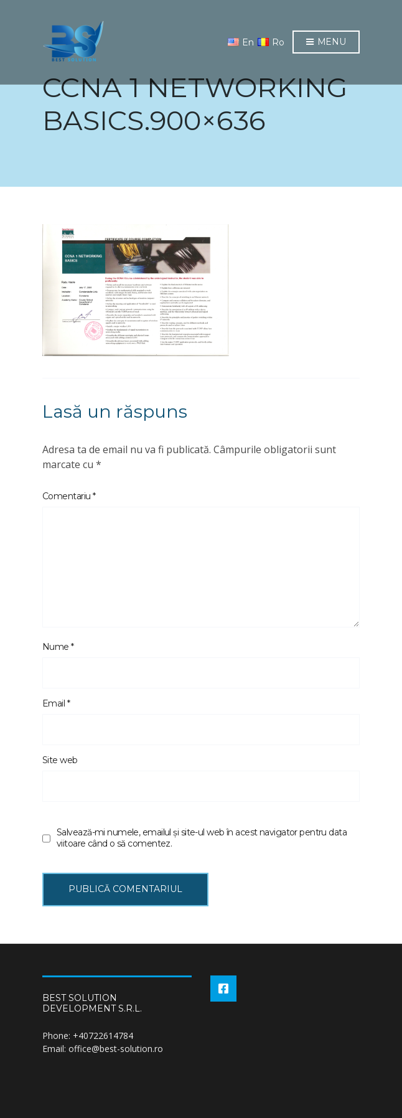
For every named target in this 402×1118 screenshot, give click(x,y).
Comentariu (68, 496)
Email (56, 703)
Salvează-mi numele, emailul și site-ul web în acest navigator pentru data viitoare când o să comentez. (202, 838)
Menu (326, 42)
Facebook (223, 988)
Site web (60, 760)
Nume (58, 646)
